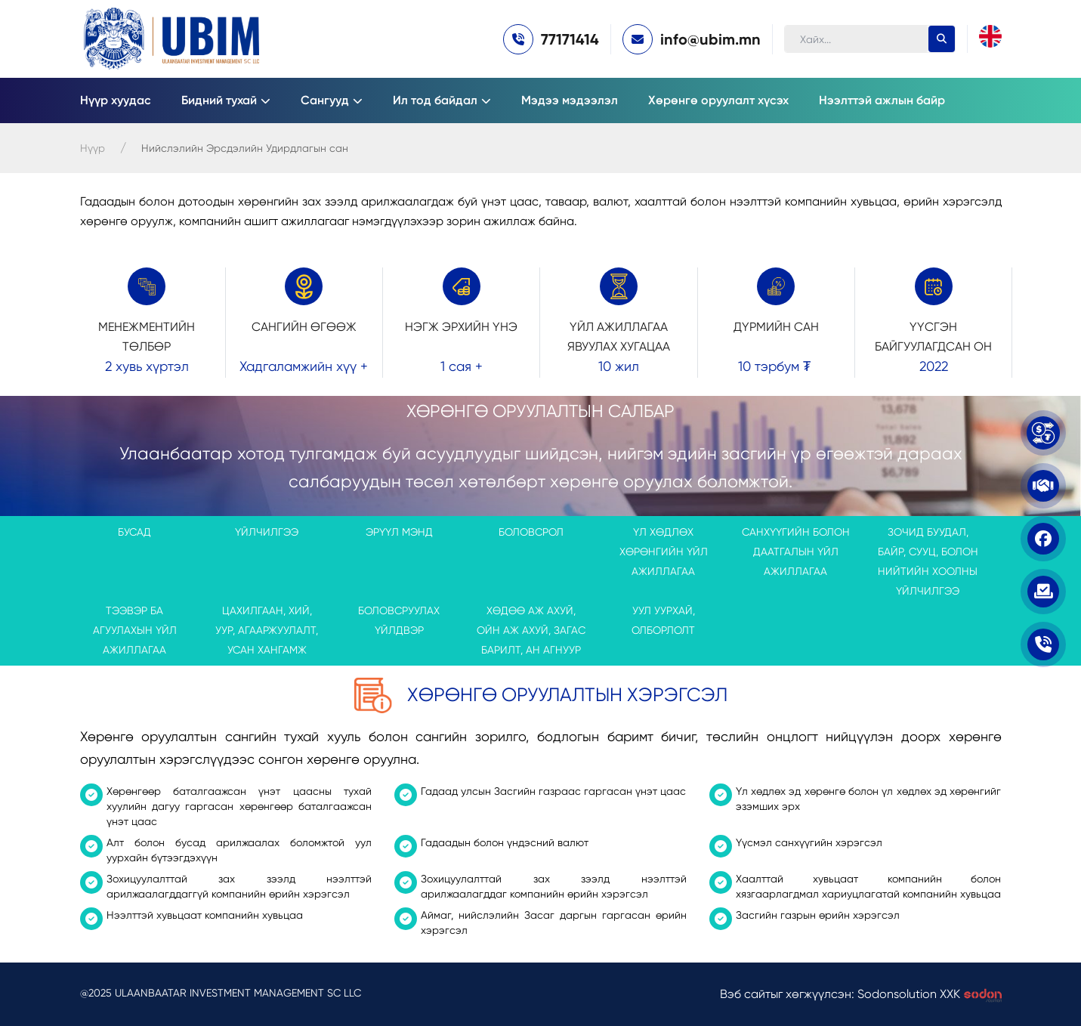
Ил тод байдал (435, 100)
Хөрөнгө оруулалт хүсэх (718, 100)
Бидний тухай (219, 100)
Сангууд (325, 100)
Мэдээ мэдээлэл (569, 100)
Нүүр (92, 148)
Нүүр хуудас (115, 100)
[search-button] (941, 39)
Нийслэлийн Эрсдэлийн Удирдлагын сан (244, 148)
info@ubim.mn (710, 39)
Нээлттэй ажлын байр (882, 100)
